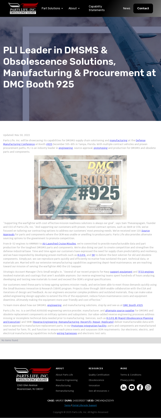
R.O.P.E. (82, 258)
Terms (67, 405)
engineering (66, 151)
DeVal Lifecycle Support (84, 405)
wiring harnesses (67, 336)
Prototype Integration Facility (88, 329)
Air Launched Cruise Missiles (59, 246)
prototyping (101, 151)
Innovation (94, 385)
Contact (143, 8)
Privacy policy (127, 380)
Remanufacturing (65, 391)
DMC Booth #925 (133, 308)
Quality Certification (99, 374)
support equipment (121, 275)
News (126, 8)
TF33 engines (146, 275)
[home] (23, 9)
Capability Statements (97, 8)
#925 (49, 147)
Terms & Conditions (130, 374)
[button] (52, 8)
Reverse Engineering (67, 380)
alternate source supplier (119, 313)
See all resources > (99, 391)
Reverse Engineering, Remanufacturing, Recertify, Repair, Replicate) (73, 325)
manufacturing (118, 143)
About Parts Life (64, 374)
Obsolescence (96, 380)
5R (93, 258)
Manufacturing (63, 385)
